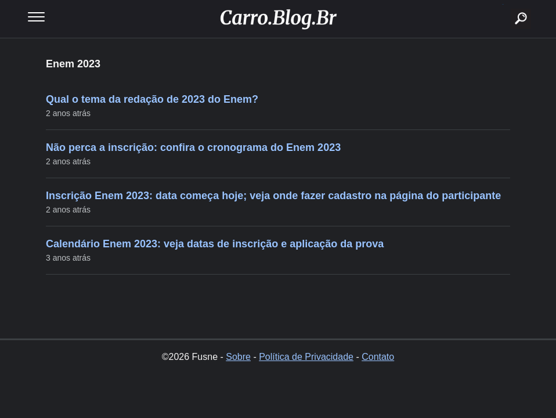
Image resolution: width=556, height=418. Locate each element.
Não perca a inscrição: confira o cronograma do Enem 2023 (193, 147)
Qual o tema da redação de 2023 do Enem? (152, 99)
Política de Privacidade (306, 357)
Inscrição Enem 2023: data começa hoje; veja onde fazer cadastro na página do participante (273, 195)
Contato (378, 357)
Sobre (238, 357)
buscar (503, 4)
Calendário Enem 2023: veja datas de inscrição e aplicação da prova (215, 244)
